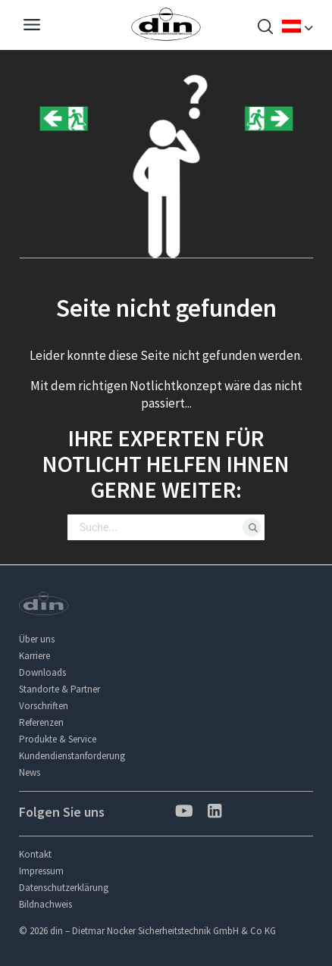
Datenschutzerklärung (63, 887)
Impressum (41, 870)
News (29, 772)
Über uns (37, 639)
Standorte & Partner (59, 689)
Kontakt (35, 854)
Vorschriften (43, 705)
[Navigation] (32, 26)
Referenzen (41, 722)
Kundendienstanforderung (72, 755)
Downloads (42, 672)
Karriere (34, 655)
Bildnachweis (45, 904)
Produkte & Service (57, 739)
